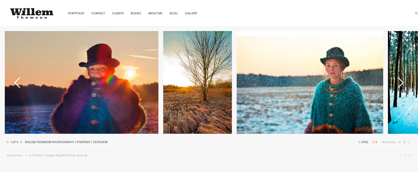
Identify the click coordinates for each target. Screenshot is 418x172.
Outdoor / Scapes (43, 155)
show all (82, 155)
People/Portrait (65, 155)
